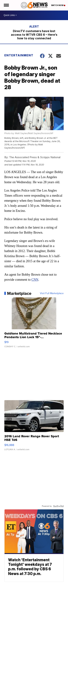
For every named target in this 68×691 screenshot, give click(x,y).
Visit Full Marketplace (52, 293)
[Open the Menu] (6, 5)
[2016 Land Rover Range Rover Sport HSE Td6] (34, 427)
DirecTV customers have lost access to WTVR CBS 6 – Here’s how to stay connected (34, 34)
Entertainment (18, 55)
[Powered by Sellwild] (58, 506)
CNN (34, 279)
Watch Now (58, 5)
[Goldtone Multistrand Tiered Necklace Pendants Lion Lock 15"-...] (34, 324)
